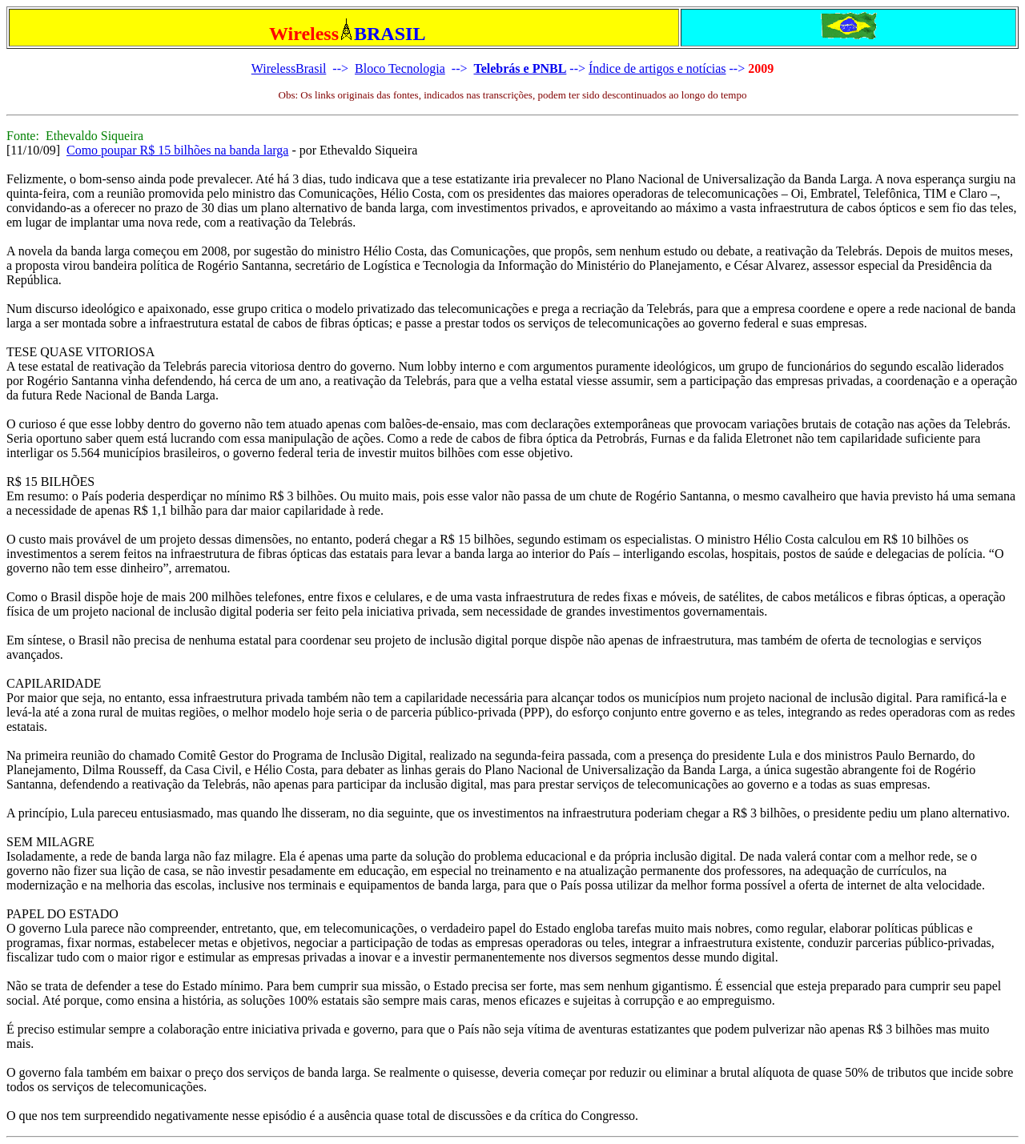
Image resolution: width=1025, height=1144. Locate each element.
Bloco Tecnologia (400, 68)
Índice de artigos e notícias (657, 68)
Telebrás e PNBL (519, 68)
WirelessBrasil (289, 68)
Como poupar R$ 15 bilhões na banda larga (177, 150)
